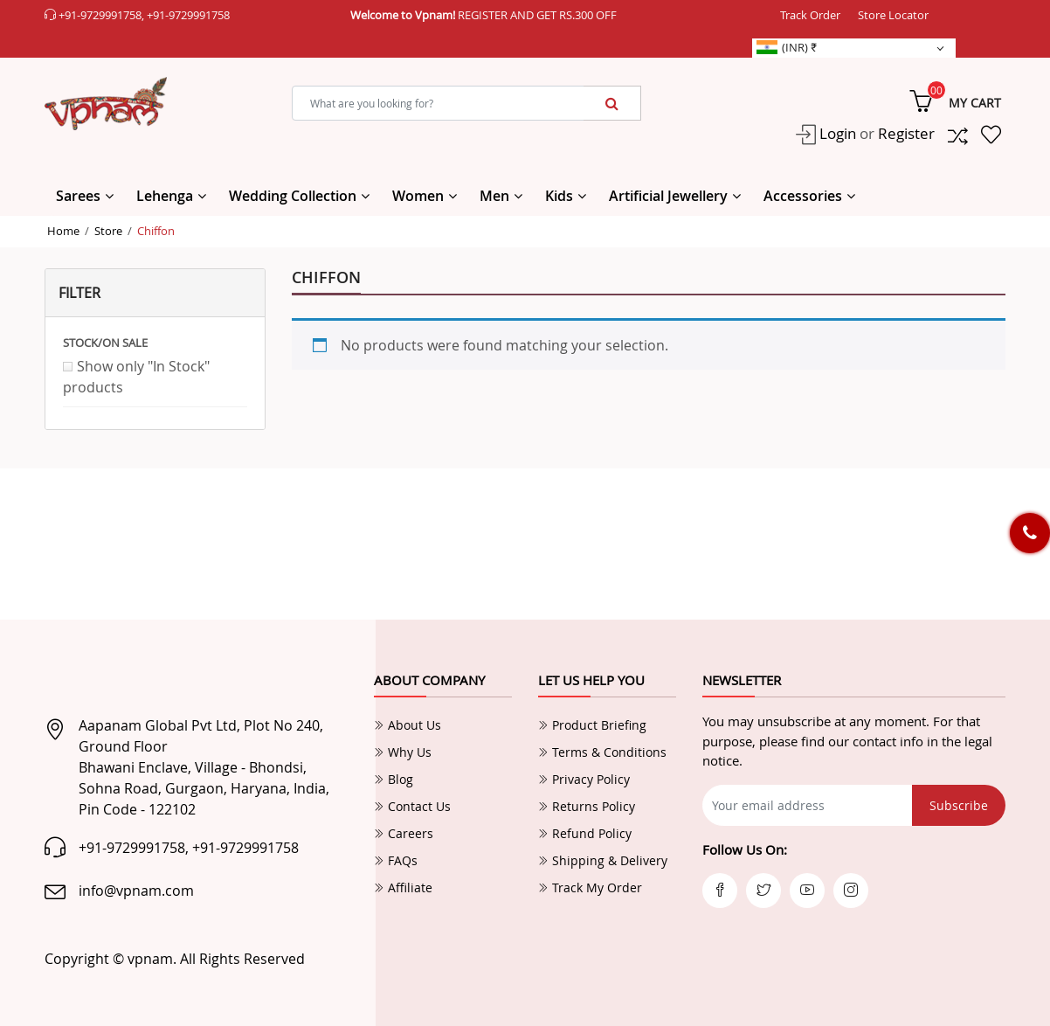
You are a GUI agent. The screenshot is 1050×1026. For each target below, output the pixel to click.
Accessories (802, 195)
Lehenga (164, 195)
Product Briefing (592, 725)
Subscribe (958, 805)
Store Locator (893, 15)
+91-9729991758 (100, 15)
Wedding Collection (292, 195)
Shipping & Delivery (602, 860)
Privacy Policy (584, 779)
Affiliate (403, 887)
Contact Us (412, 806)
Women (418, 195)
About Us (407, 725)
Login (836, 133)
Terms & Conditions (602, 752)
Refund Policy (585, 833)
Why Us (403, 752)
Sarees (78, 195)
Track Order (810, 15)
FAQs (396, 860)
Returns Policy (586, 806)
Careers (403, 833)
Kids (559, 195)
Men (494, 195)
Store (108, 231)
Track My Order (590, 887)
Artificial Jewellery (668, 195)
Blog (393, 779)
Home (63, 231)
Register (906, 133)
